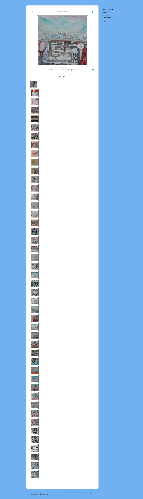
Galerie (104, 12)
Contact (104, 21)
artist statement (106, 15)
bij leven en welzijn (107, 17)
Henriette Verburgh (83, 2)
